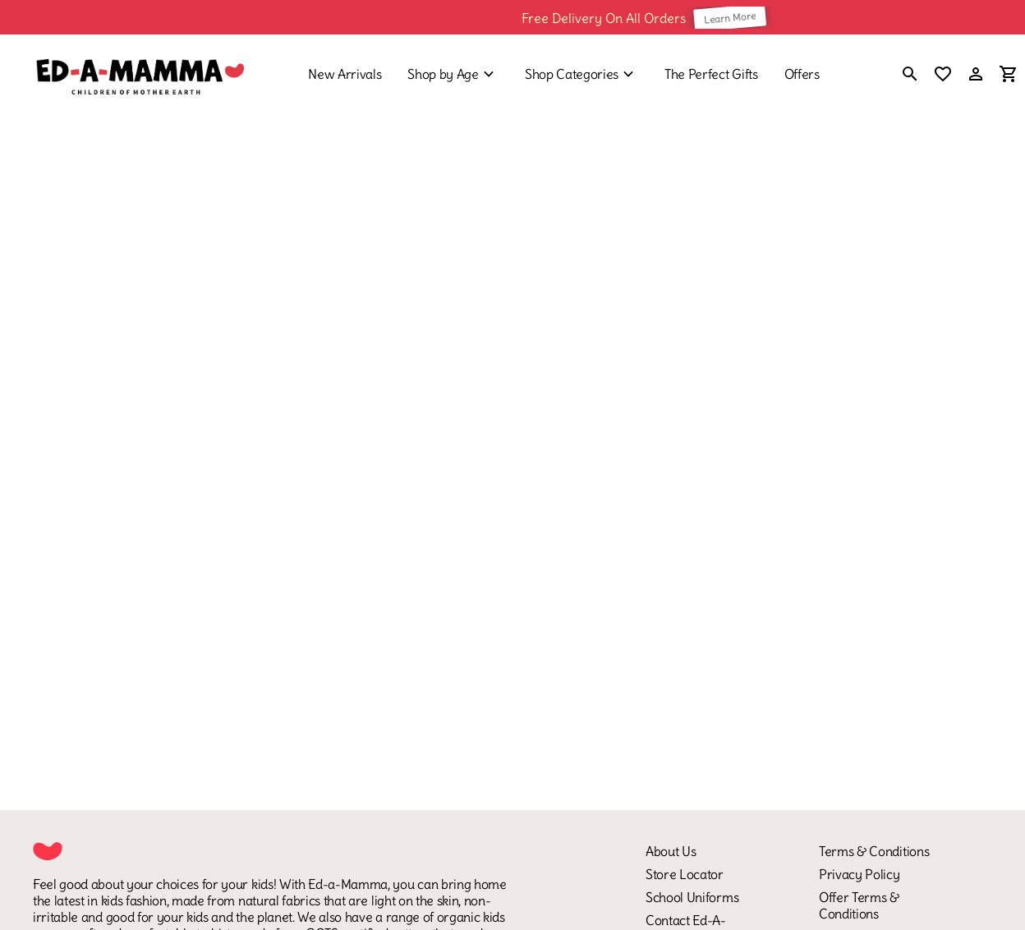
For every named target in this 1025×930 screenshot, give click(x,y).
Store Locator (685, 874)
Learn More (739, 17)
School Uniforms (692, 897)
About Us (671, 851)
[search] (910, 75)
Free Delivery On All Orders (613, 17)
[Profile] (976, 74)
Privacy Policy (859, 874)
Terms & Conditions (874, 851)
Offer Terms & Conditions (859, 905)
